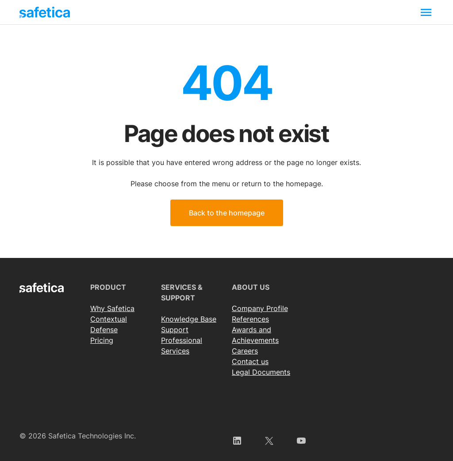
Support (174, 329)
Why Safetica (112, 308)
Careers (245, 350)
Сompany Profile (260, 308)
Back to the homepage (227, 212)
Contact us (250, 361)
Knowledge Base (188, 319)
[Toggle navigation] (426, 12)
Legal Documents (261, 372)
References (250, 319)
